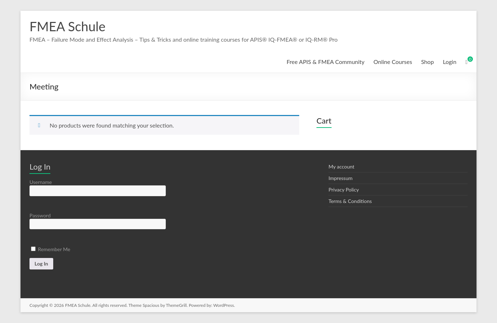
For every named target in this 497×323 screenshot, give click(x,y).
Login (449, 61)
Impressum (340, 178)
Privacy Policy (343, 189)
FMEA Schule (67, 26)
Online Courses (393, 61)
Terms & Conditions (349, 201)
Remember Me (50, 249)
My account (341, 166)
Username (40, 182)
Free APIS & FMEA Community (326, 61)
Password (40, 215)
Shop (427, 61)
